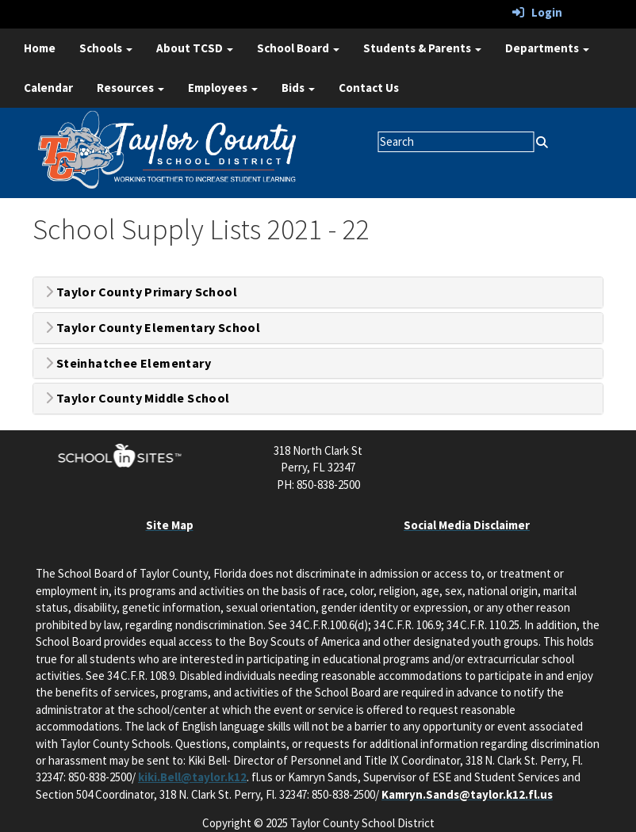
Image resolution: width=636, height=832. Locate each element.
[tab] (318, 292)
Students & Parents (422, 47)
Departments (547, 47)
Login (537, 12)
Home (40, 47)
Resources (130, 87)
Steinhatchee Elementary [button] (128, 364)
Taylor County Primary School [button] (141, 292)
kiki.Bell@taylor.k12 (192, 776)
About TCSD (194, 47)
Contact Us (369, 87)
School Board (298, 47)
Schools (105, 47)
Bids (298, 87)
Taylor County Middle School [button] (137, 398)
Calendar (48, 87)
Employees (223, 87)
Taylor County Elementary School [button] (152, 328)
